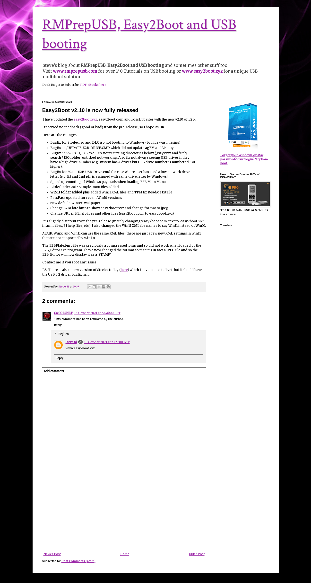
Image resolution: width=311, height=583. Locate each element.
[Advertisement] (123, 516)
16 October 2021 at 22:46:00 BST (97, 313)
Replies (63, 334)
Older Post (197, 554)
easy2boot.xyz (85, 119)
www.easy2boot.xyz (202, 71)
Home (124, 554)
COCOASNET (63, 313)
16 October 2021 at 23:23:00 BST (107, 342)
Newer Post (52, 554)
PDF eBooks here (93, 85)
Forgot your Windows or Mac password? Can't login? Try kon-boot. (244, 159)
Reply (58, 325)
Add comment (54, 371)
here (124, 270)
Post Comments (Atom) (78, 561)
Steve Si (71, 342)
